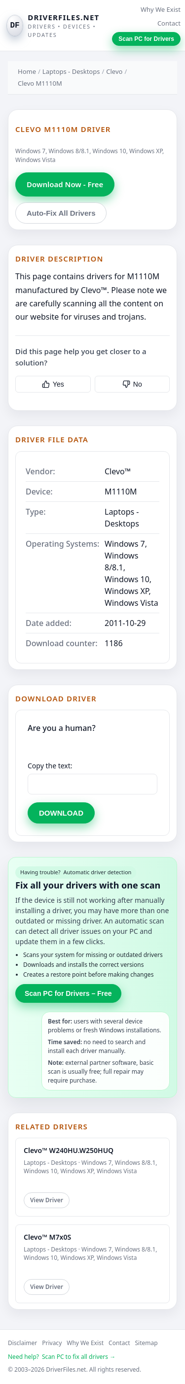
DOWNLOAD (61, 813)
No (132, 384)
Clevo (114, 71)
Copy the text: (50, 765)
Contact (169, 23)
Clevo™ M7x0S (47, 1237)
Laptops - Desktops (71, 71)
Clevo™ (118, 471)
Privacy (52, 1343)
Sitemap (146, 1343)
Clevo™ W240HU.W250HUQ (68, 1150)
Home (27, 71)
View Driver (46, 1200)
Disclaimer (22, 1343)
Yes (53, 384)
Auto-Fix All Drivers (61, 213)
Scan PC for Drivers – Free (68, 993)
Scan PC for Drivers (146, 38)
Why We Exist (161, 9)
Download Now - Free (65, 184)
